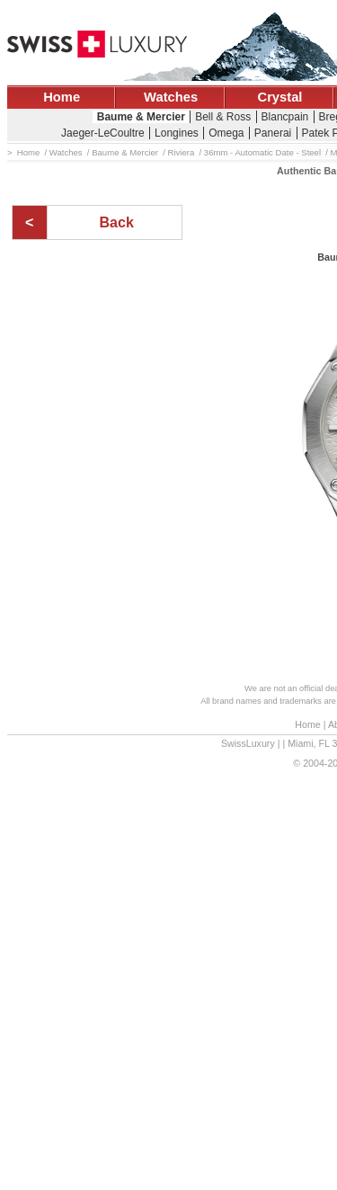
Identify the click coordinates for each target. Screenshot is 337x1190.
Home (61, 97)
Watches (171, 97)
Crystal (280, 97)
